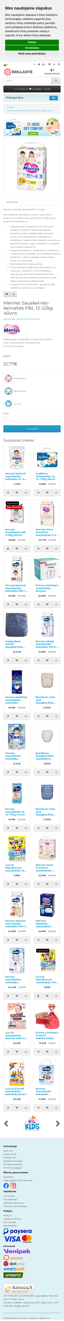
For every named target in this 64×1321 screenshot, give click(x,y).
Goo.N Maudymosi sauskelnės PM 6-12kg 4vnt (46, 981)
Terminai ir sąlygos (12, 1167)
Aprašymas (12, 202)
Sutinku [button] (32, 42)
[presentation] (5, 1124)
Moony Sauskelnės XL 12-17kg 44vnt (15, 811)
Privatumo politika (12, 1164)
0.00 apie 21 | (32, 89)
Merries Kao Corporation (28, 319)
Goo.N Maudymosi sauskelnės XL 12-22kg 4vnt (15, 869)
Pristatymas (9, 1157)
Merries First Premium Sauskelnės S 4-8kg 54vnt (46, 534)
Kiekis (6, 413)
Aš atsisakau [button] (32, 47)
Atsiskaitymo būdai (13, 1161)
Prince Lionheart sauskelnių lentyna (47, 588)
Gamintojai (9, 1196)
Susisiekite (8, 1177)
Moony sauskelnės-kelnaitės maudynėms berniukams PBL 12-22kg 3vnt (16, 760)
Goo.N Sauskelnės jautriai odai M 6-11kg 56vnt (16, 1037)
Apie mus (8, 1150)
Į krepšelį (32, 428)
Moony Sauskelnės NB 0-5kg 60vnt (15, 532)
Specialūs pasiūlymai (13, 1203)
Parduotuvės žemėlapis (15, 1206)
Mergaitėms (14, 378)
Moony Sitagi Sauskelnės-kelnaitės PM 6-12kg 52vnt (46, 645)
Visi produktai (10, 1199)
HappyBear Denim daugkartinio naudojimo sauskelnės (14, 647)
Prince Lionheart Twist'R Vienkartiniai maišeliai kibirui (47, 1037)
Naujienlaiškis (10, 1225)
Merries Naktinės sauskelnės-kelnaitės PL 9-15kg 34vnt (46, 926)
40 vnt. (12, 404)
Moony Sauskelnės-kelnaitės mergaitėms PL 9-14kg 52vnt (15, 982)
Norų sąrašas (9, 1222)
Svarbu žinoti (10, 1154)
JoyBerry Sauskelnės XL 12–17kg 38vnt (45, 476)
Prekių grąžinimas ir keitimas (17, 1180)
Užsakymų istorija (12, 1219)
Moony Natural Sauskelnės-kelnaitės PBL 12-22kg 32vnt (16, 589)
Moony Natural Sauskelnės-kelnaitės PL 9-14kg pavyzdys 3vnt (15, 479)
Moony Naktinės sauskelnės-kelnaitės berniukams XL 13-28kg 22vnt (16, 702)
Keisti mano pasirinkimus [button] (32, 53)
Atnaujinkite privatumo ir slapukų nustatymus (26, 1318)
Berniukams (14, 391)
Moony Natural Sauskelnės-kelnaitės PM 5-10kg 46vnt (15, 925)
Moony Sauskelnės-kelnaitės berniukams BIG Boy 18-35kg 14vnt (47, 1095)
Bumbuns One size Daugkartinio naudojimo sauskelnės (45, 702)
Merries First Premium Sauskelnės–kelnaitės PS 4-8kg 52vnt (46, 870)
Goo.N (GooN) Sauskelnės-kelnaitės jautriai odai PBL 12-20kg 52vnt (16, 1094)
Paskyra (7, 1215)
